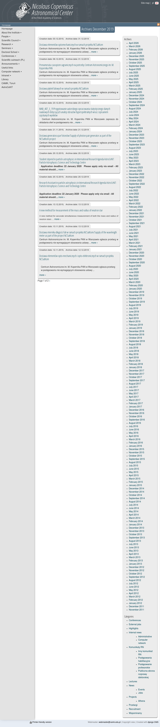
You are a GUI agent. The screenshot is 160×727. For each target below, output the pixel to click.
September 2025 (137, 66)
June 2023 (134, 154)
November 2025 (136, 59)
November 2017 (136, 374)
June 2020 (134, 272)
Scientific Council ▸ (11, 40)
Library (5, 79)
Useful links (7, 68)
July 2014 (133, 505)
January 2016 (135, 446)
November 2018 (136, 335)
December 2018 (136, 331)
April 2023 (134, 161)
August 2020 (135, 266)
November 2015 (136, 453)
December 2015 (136, 449)
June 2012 (134, 587)
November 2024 (136, 99)
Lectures (133, 682)
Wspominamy (135, 713)
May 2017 (133, 394)
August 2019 (135, 305)
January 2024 (135, 132)
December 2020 (136, 253)
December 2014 (136, 489)
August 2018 (135, 344)
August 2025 (135, 69)
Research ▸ (7, 44)
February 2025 (136, 89)
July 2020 (133, 269)
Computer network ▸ (12, 72)
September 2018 (137, 341)
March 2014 (134, 518)
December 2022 (136, 174)
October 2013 (135, 534)
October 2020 (135, 259)
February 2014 (136, 521)
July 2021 (133, 230)
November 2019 (136, 295)
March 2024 (134, 125)
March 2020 (134, 282)
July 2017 (133, 387)
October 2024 (135, 102)
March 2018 (134, 361)
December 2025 (136, 56)
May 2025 (133, 79)
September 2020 (137, 263)
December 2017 (136, 371)
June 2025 (134, 76)
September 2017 (137, 380)
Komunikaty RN (136, 647)
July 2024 (133, 112)
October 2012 (135, 574)
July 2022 (133, 191)
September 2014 (137, 498)
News (131, 686)
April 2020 (134, 279)
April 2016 (134, 436)
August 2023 (135, 148)
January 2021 (135, 249)
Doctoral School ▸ (11, 52)
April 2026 (134, 43)
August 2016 (135, 423)
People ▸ (6, 36)
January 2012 (135, 603)
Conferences (135, 620)
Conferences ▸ (9, 56)
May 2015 (133, 472)
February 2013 (136, 561)
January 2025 (135, 92)
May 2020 (133, 276)
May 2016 (133, 433)
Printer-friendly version (41, 722)
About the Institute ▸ (12, 33)
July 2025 (133, 73)
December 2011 (136, 606)
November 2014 (136, 492)
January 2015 (135, 485)
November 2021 (136, 217)
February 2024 (136, 128)
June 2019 (134, 312)
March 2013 (134, 557)
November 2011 (136, 610)
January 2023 (135, 171)
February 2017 (136, 403)
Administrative (145, 637)
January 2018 (135, 367)
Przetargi (133, 705)
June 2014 (134, 508)
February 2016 (136, 443)
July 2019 (133, 308)
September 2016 (137, 420)
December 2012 (136, 567)
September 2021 (137, 223)
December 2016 (136, 410)
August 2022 (135, 187)
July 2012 (133, 584)
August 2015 (135, 462)
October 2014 (135, 495)
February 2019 (136, 325)
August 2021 (135, 227)
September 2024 (137, 105)
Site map (145, 3)
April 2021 (134, 240)
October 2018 (135, 338)
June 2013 (134, 548)
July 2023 (133, 151)
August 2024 (135, 109)
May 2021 (133, 236)
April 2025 (134, 82)
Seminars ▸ (7, 48)
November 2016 (136, 413)
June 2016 (134, 430)
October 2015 (135, 456)
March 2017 (134, 400)
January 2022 (135, 210)
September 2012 (137, 577)
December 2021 (136, 213)
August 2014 (135, 502)
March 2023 (134, 164)
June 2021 (134, 233)
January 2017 (135, 407)
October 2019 (135, 299)
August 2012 (135, 580)
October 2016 (135, 417)
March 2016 (134, 439)
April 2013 (134, 554)
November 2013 (136, 531)
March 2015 (134, 479)
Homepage (7, 29)
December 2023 (136, 135)
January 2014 (135, 525)
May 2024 (133, 118)
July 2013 (133, 544)
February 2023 (136, 168)
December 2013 (136, 528)
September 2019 (137, 302)
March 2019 (134, 322)
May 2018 (133, 354)
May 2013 (133, 551)
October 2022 (135, 181)
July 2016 (133, 426)
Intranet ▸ (6, 75)
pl (153, 3)
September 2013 (137, 538)
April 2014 (134, 515)
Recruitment (134, 709)
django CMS (153, 722)
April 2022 (134, 200)
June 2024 (134, 115)
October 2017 (135, 377)
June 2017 (134, 390)
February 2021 (136, 246)
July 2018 (133, 348)
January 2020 (135, 289)
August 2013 (135, 541)
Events (141, 690)
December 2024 (136, 96)
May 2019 (133, 315)
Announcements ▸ (11, 64)
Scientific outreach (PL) (13, 60)
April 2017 (134, 397)
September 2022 (137, 184)
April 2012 (134, 593)
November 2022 (136, 177)
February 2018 (136, 364)
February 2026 (136, 50)
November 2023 (136, 138)
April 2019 (134, 318)
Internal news (135, 633)
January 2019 (135, 328)
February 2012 (136, 600)
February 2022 (136, 207)
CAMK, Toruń (8, 83)
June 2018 (134, 351)
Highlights (133, 628)
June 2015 (134, 469)
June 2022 (134, 194)
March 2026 (134, 46)
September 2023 (137, 145)
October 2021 (135, 220)
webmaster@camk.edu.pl (110, 722)
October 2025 (135, 63)
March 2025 (134, 86)
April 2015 (134, 475)
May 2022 (133, 197)
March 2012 (134, 597)
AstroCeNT (7, 87)
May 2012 (133, 590)
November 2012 (136, 570)
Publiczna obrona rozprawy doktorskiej (146, 674)
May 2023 (133, 158)
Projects (133, 697)
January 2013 (135, 564)
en (157, 3)
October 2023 (135, 141)
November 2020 (136, 256)
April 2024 (134, 122)
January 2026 (135, 53)
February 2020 (136, 285)
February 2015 (136, 482)
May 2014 (133, 512)
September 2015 (137, 459)
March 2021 (134, 243)
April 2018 (134, 358)
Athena (141, 701)
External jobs (135, 624)
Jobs (140, 693)
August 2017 (135, 384)
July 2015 (133, 466)
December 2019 (136, 292)
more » (94, 52)
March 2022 (134, 204)
